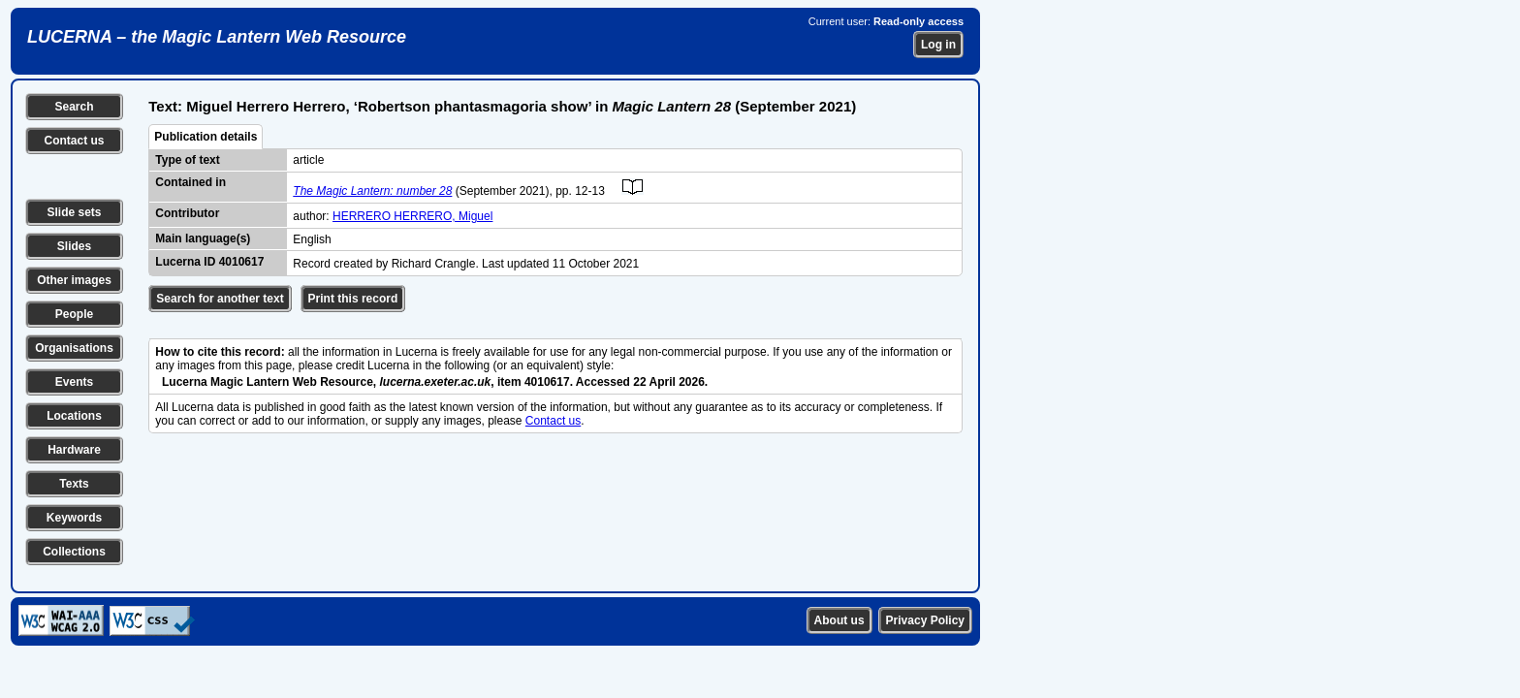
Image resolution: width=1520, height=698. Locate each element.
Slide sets (74, 212)
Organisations (74, 348)
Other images (74, 280)
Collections (74, 551)
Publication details (205, 136)
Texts (73, 484)
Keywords (74, 517)
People (74, 314)
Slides (74, 246)
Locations (74, 416)
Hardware (74, 450)
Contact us (74, 140)
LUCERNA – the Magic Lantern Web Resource (216, 37)
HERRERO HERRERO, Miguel (412, 216)
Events (74, 382)
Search (73, 106)
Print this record (353, 298)
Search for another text (219, 298)
